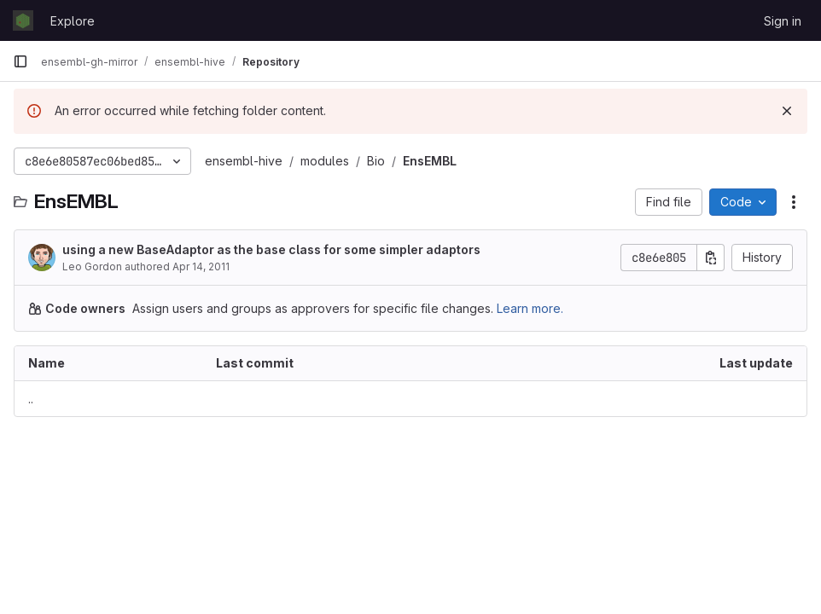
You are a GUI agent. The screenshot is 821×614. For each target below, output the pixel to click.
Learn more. (530, 308)
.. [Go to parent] (30, 398)
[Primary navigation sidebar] (20, 61)
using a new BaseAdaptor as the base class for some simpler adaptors (271, 249)
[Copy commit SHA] (711, 257)
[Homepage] (23, 20)
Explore (72, 21)
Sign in (782, 21)
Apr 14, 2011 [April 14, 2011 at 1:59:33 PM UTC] (201, 266)
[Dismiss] (787, 111)
